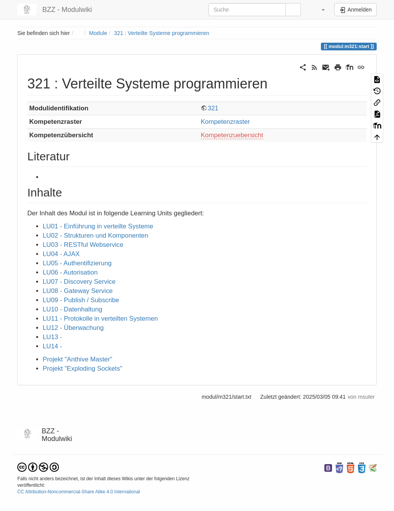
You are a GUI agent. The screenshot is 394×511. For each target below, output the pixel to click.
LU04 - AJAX (61, 254)
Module (98, 33)
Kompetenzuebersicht (232, 135)
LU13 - (52, 337)
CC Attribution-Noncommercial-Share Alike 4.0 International (78, 491)
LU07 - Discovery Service (79, 281)
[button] (318, 9)
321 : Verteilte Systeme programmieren (161, 33)
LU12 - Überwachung (73, 327)
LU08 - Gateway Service (78, 291)
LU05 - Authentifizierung (77, 263)
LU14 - (52, 346)
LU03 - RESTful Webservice (83, 244)
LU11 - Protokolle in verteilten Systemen (100, 318)
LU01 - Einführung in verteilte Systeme (98, 226)
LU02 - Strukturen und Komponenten (95, 235)
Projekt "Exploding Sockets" (82, 368)
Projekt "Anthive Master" (77, 359)
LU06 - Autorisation (70, 272)
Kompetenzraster (225, 121)
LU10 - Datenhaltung (72, 309)
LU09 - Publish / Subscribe (81, 300)
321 (213, 108)
